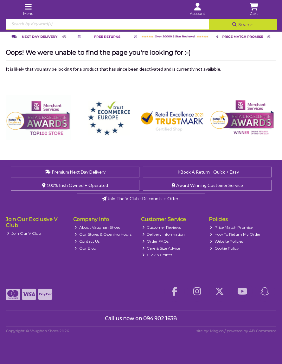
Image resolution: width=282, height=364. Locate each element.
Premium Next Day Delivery (75, 172)
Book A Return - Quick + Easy (207, 172)
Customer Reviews (161, 227)
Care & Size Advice (161, 248)
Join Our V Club (24, 233)
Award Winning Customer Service (207, 185)
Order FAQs (155, 241)
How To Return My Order (235, 234)
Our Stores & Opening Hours (102, 234)
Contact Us (86, 241)
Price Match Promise (231, 227)
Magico (216, 331)
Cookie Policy (224, 248)
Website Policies (226, 241)
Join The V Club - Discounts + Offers (141, 198)
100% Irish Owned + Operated (75, 185)
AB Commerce (262, 331)
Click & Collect (157, 254)
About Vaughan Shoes (97, 227)
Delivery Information (163, 234)
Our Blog (85, 248)
